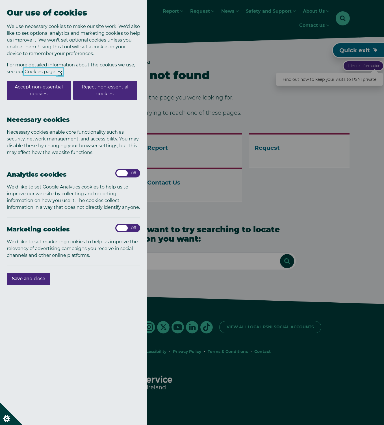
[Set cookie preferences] (11, 413)
